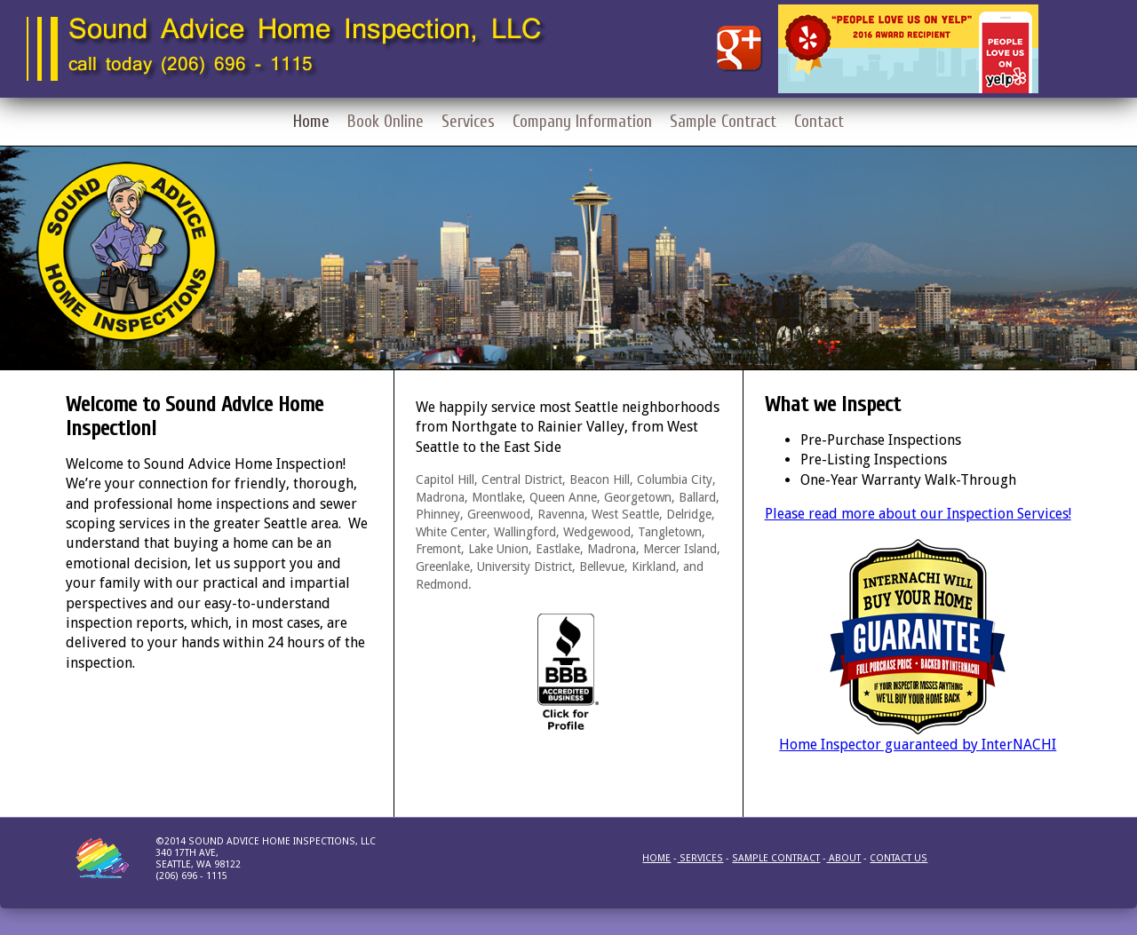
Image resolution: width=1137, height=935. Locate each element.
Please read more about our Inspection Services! (918, 513)
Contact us (898, 858)
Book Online (385, 121)
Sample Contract (723, 121)
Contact (819, 121)
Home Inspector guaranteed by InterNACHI (917, 744)
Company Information (582, 121)
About (843, 858)
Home (311, 121)
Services (468, 121)
